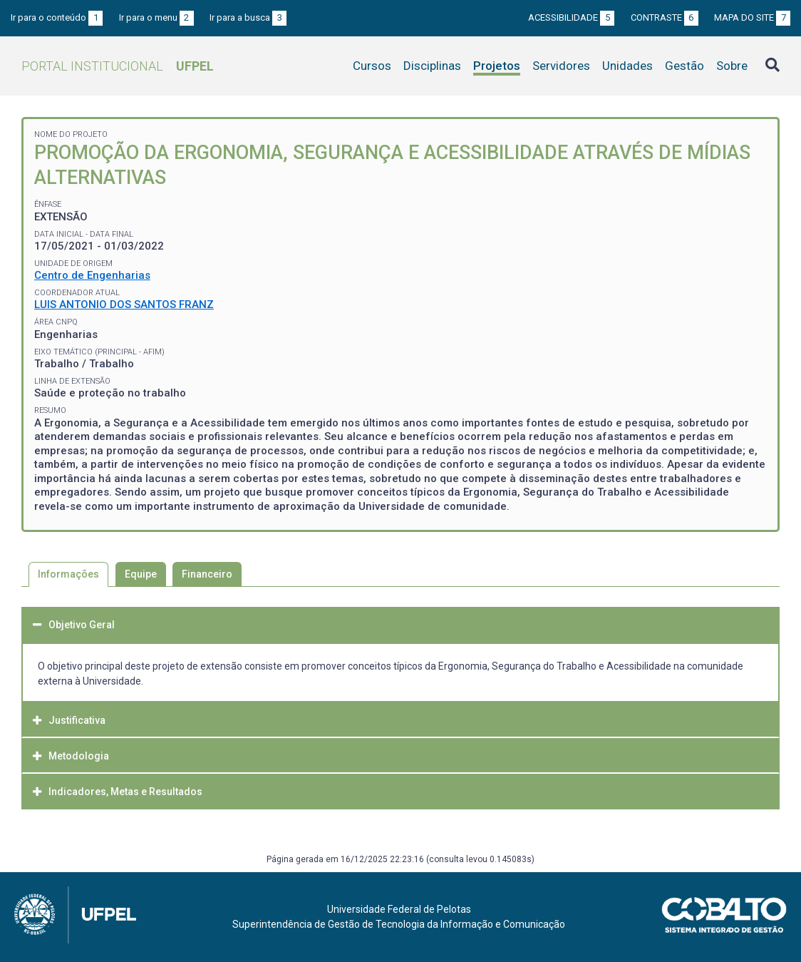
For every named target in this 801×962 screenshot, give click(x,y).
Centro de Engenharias (92, 275)
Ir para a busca (248, 17)
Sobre (732, 65)
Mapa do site (752, 17)
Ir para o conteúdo (57, 17)
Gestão (684, 65)
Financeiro (207, 574)
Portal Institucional (117, 65)
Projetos (496, 65)
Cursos (372, 65)
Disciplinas (432, 65)
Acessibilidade (571, 17)
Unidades (627, 65)
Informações (68, 574)
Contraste (664, 17)
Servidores (561, 65)
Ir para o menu (156, 17)
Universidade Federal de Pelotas (399, 909)
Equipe (141, 574)
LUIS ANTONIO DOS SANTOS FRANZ (124, 304)
